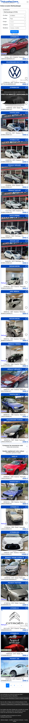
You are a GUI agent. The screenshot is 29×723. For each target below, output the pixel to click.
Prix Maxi (5, 15)
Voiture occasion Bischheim (7, 698)
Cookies (26, 720)
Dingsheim (3, 704)
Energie (5, 21)
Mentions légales (4, 720)
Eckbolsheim (10, 704)
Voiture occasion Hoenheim (22, 698)
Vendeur (5, 18)
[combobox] (17, 15)
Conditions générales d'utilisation (16, 720)
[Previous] (21, 685)
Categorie (5, 24)
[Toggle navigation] (27, 1)
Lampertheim (17, 704)
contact (14, 721)
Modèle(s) (5, 28)
